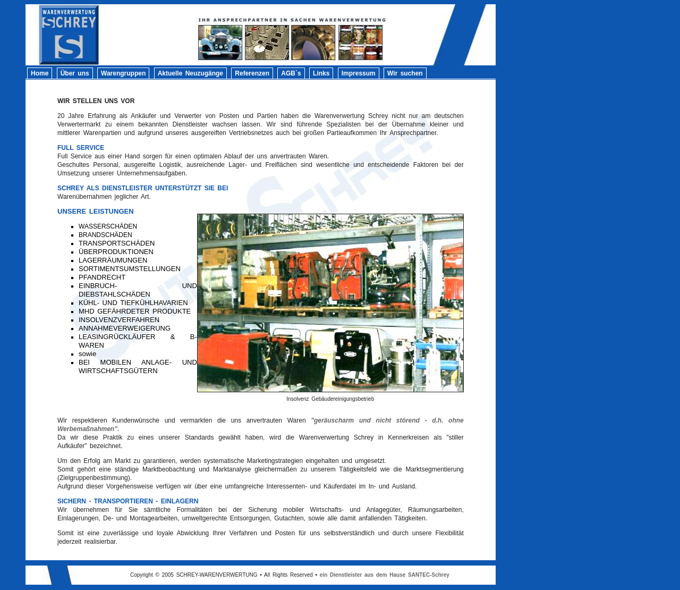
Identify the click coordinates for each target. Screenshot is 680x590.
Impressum (359, 73)
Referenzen (252, 73)
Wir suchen (405, 73)
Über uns (75, 73)
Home (39, 73)
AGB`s (291, 73)
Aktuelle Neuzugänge (190, 73)
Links (321, 73)
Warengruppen (123, 73)
